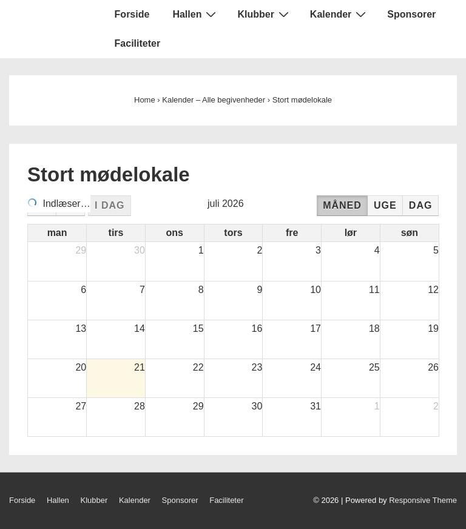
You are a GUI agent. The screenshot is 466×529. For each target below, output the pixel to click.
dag (421, 205)
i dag (109, 205)
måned (342, 205)
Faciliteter (138, 43)
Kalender (339, 13)
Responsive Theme (423, 500)
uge (385, 205)
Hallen (195, 13)
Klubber (264, 13)
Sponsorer (411, 14)
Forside (132, 14)
